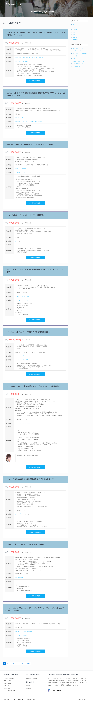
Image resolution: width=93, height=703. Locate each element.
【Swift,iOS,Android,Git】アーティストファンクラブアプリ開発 (29, 145)
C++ (24, 514)
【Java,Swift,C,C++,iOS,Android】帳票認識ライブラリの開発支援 (29, 479)
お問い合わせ (29, 688)
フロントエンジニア (78, 63)
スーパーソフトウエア (19, 699)
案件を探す (7, 685)
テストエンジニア (77, 66)
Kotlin (16, 356)
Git (42, 57)
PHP (74, 27)
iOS (35, 57)
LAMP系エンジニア (77, 56)
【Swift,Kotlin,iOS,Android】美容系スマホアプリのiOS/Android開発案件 (32, 386)
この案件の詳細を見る (35, 81)
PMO (74, 34)
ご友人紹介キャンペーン (10, 690)
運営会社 (28, 685)
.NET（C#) (18, 296)
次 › (23, 663)
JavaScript (21, 631)
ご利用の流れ (7, 683)
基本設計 (75, 37)
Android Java (29, 57)
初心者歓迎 (75, 40)
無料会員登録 (7, 681)
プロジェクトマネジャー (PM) (80, 53)
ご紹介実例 (7, 688)
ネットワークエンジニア (79, 61)
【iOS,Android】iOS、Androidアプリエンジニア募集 (24, 544)
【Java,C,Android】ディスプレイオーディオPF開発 (24, 215)
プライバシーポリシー (83, 699)
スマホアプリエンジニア (21, 61)
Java (16, 241)
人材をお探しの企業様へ (32, 678)
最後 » (28, 663)
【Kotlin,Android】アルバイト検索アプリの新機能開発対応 (27, 332)
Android (38, 57)
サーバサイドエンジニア (21, 121)
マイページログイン (9, 678)
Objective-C (18, 57)
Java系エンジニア (77, 51)
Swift (24, 57)
